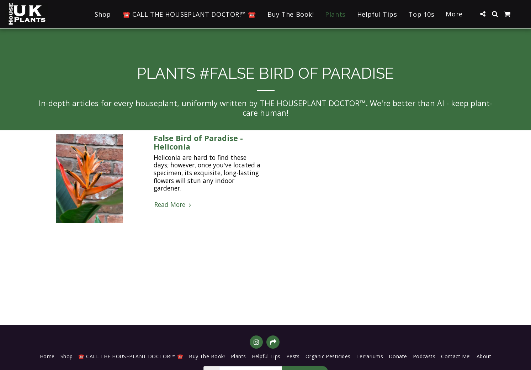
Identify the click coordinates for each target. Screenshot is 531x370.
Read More (173, 205)
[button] (482, 14)
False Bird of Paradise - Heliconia (198, 142)
